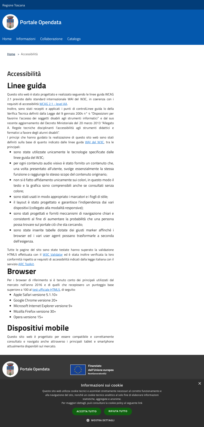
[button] (102, 420)
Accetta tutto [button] (87, 411)
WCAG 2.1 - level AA (53, 103)
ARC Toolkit (26, 264)
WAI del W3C (94, 142)
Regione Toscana (13, 5)
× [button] (199, 383)
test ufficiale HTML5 (46, 289)
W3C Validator (53, 254)
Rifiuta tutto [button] (118, 411)
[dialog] (102, 403)
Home (11, 54)
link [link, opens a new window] (140, 403)
